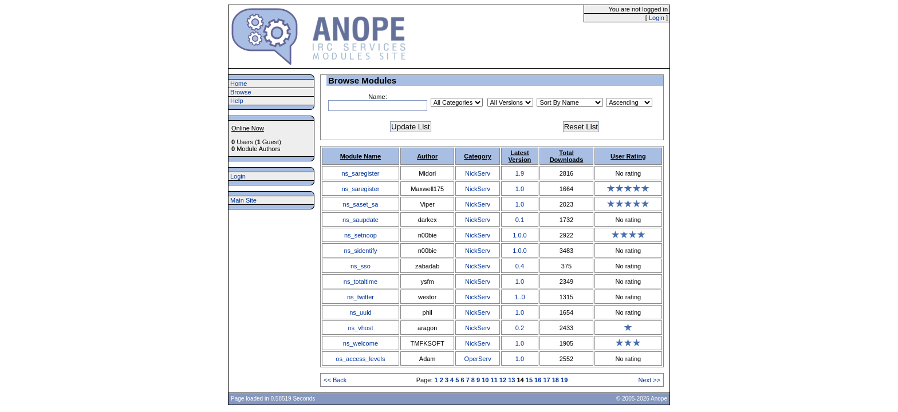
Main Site (243, 200)
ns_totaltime (360, 281)
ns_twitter (360, 297)
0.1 (519, 219)
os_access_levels (360, 358)
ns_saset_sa (361, 204)
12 (502, 380)
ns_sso (360, 266)
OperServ (477, 358)
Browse (240, 92)
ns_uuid (360, 312)
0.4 (519, 266)
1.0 (519, 188)
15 (529, 380)
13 (511, 380)
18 (555, 380)
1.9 (519, 173)
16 (537, 380)
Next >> (649, 380)
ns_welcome (360, 343)
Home (238, 83)
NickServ (477, 173)
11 (494, 380)
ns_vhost (360, 327)
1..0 (519, 297)
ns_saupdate (360, 219)
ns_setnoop (360, 235)
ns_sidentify (360, 250)
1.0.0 (519, 235)
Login (656, 17)
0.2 (519, 327)
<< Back (335, 380)
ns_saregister (360, 173)
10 (485, 380)
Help (236, 100)
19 (564, 380)
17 (546, 380)
